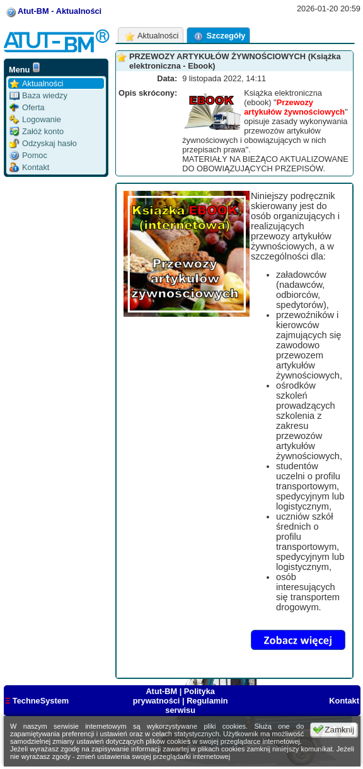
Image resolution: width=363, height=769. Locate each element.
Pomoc (28, 155)
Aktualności (36, 83)
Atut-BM (162, 691)
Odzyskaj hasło (43, 143)
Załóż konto (36, 131)
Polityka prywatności (174, 695)
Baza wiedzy (38, 95)
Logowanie (35, 119)
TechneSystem (37, 700)
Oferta (27, 107)
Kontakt (29, 167)
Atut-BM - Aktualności (59, 11)
